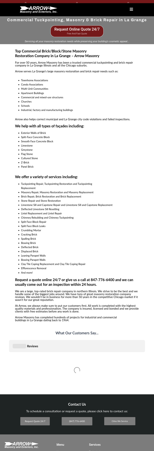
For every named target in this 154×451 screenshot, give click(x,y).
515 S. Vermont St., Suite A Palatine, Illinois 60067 (20, 399)
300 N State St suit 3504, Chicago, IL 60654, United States (19, 416)
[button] (131, 9)
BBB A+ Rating (21, 430)
